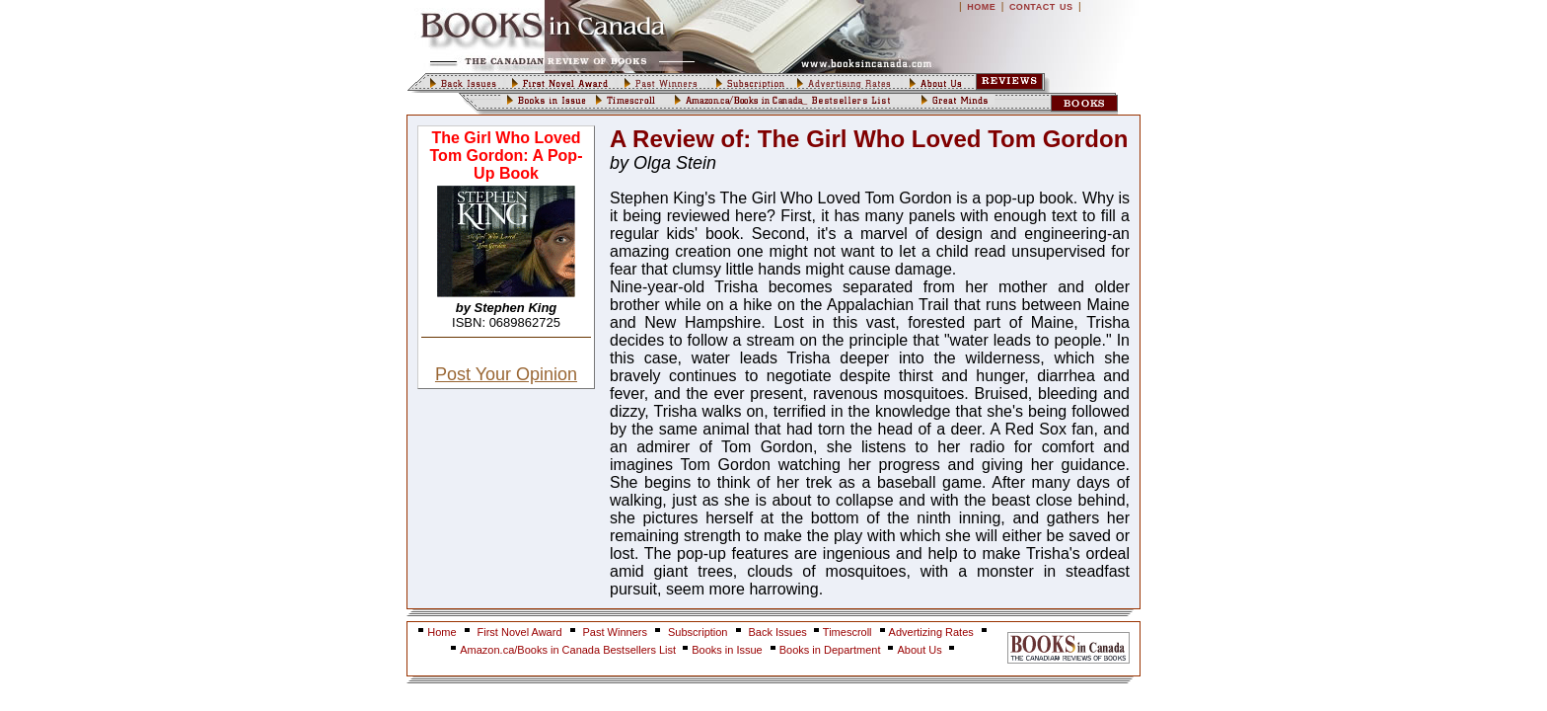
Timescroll (847, 632)
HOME (981, 7)
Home (441, 632)
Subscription (698, 632)
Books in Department (830, 650)
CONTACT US (1041, 7)
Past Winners (615, 632)
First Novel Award (520, 632)
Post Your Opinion (506, 374)
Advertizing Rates (931, 632)
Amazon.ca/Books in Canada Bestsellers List (569, 650)
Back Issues (779, 632)
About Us (920, 650)
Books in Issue (727, 650)
